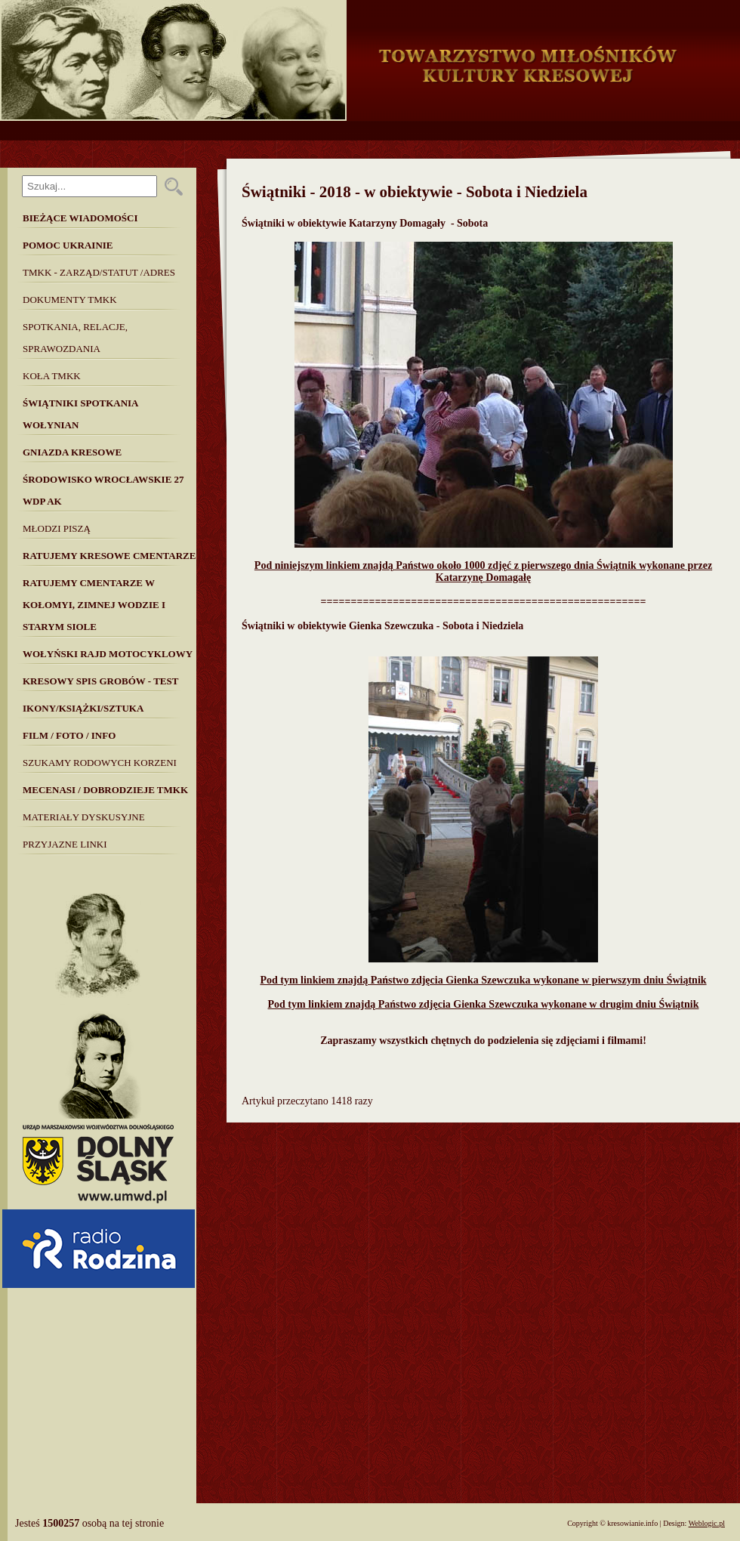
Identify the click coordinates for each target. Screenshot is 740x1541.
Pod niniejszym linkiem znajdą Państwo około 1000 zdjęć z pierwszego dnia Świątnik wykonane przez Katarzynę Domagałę (483, 571)
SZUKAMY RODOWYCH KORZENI (100, 762)
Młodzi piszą (57, 528)
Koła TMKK (52, 375)
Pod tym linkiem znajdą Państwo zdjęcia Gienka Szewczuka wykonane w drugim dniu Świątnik (483, 1004)
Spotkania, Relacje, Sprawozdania (75, 337)
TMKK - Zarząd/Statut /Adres (99, 272)
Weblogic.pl (707, 1523)
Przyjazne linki (65, 844)
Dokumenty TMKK (70, 299)
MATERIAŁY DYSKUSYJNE (84, 817)
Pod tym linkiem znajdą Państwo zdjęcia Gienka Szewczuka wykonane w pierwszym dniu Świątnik (483, 980)
